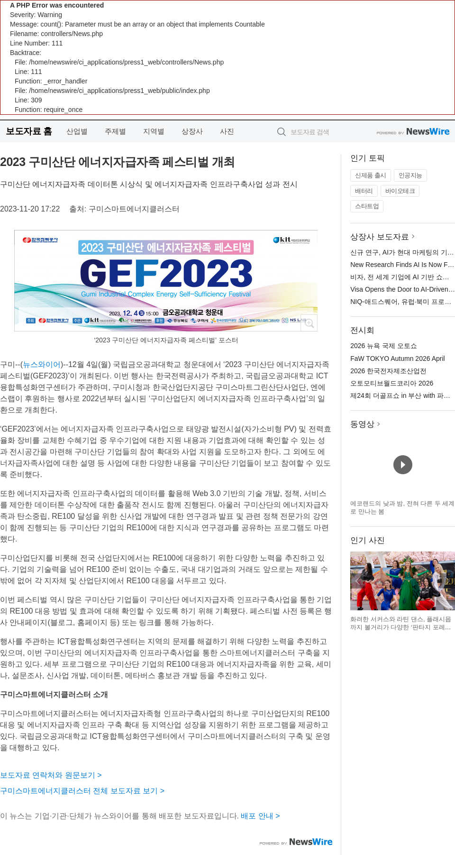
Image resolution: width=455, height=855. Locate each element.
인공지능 (410, 175)
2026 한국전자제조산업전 (388, 371)
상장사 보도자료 (379, 236)
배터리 (364, 190)
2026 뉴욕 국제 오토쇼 (383, 345)
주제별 (115, 131)
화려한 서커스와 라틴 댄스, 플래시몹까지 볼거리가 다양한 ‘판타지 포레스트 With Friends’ (400, 627)
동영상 (362, 424)
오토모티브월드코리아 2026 (391, 383)
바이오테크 (400, 190)
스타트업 (367, 206)
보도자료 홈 (29, 131)
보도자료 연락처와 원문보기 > (51, 775)
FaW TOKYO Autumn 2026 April (397, 358)
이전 (357, 580)
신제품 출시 (370, 175)
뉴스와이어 (42, 364)
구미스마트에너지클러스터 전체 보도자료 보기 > (82, 791)
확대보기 (309, 322)
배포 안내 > (260, 816)
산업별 (77, 131)
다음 (447, 580)
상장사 (192, 131)
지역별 (153, 131)
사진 (227, 131)
